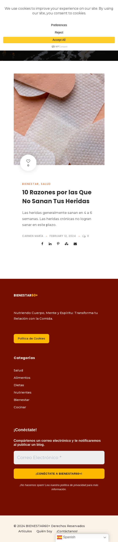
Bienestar (30, 184)
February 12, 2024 (63, 236)
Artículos (25, 531)
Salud (46, 184)
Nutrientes (22, 392)
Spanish (66, 537)
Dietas (19, 385)
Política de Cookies (31, 338)
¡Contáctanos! (67, 531)
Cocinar (20, 407)
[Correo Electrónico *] (59, 457)
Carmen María (32, 236)
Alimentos (22, 378)
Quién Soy (44, 531)
